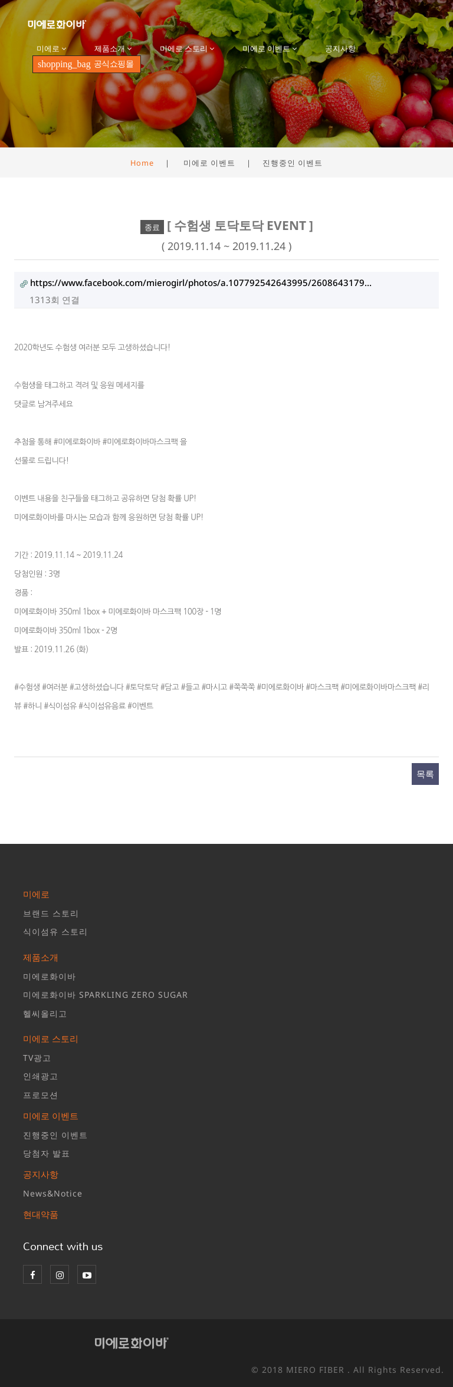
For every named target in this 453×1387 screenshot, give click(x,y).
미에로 (36, 894)
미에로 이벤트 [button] (269, 48)
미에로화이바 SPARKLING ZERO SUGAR (105, 994)
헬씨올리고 (45, 1013)
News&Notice (53, 1193)
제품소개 (40, 957)
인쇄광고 (40, 1076)
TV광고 (37, 1057)
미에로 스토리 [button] (187, 48)
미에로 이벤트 (50, 1116)
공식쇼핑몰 (86, 63)
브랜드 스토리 (51, 913)
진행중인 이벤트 (55, 1135)
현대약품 (40, 1214)
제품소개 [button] (113, 48)
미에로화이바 (49, 976)
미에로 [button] (51, 48)
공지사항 (340, 48)
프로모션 (40, 1094)
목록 (425, 774)
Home (142, 162)
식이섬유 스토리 (55, 931)
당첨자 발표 (46, 1153)
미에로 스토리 (50, 1038)
